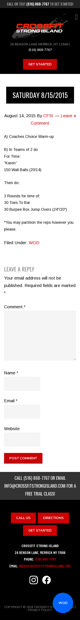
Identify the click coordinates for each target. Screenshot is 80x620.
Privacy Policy (40, 610)
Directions (53, 518)
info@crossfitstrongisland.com (34, 485)
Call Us (23, 518)
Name (11, 373)
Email (10, 400)
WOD (63, 603)
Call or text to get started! (40, 4)
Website (12, 428)
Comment (14, 306)
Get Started (40, 64)
